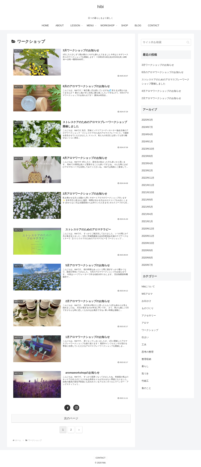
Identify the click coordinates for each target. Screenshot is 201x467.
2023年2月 (147, 170)
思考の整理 (148, 352)
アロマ (145, 323)
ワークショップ (150, 330)
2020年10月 (148, 243)
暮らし (145, 366)
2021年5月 (147, 207)
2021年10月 (148, 192)
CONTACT (101, 458)
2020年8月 (147, 257)
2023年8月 (147, 156)
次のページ (71, 418)
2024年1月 (147, 141)
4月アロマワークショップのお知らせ (161, 91)
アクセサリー (149, 315)
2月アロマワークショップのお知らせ (161, 98)
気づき (145, 373)
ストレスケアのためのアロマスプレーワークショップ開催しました (165, 81)
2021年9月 (147, 199)
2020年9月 (147, 250)
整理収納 (146, 359)
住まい (145, 337)
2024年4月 (147, 134)
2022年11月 (148, 178)
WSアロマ (147, 294)
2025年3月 (147, 120)
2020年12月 (148, 228)
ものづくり (148, 308)
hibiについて (148, 286)
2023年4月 (147, 163)
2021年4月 (147, 214)
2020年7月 (147, 265)
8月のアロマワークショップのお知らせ (162, 72)
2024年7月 (147, 127)
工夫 (144, 344)
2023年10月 (148, 149)
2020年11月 (148, 236)
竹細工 (145, 381)
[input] (166, 42)
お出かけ (146, 301)
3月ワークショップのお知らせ (158, 65)
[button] (188, 42)
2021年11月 (148, 185)
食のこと (146, 388)
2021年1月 (147, 221)
